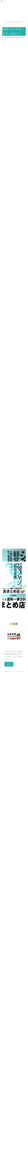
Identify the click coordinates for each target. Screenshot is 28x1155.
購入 (9, 664)
